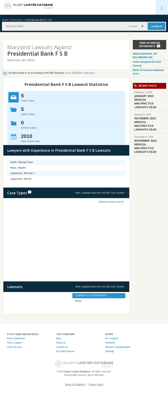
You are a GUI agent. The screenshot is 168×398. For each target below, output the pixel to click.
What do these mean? (111, 201)
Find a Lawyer (14, 342)
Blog (58, 338)
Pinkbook (110, 342)
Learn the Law (14, 347)
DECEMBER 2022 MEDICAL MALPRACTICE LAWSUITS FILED (145, 123)
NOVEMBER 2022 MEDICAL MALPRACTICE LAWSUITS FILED (145, 146)
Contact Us (62, 347)
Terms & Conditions (75, 384)
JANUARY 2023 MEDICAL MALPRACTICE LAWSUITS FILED (145, 101)
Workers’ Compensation (117, 347)
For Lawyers (111, 338)
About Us (61, 342)
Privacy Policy (96, 384)
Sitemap (109, 351)
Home (5, 20)
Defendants (17, 20)
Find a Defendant (16, 338)
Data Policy (89, 73)
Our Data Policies (65, 351)
